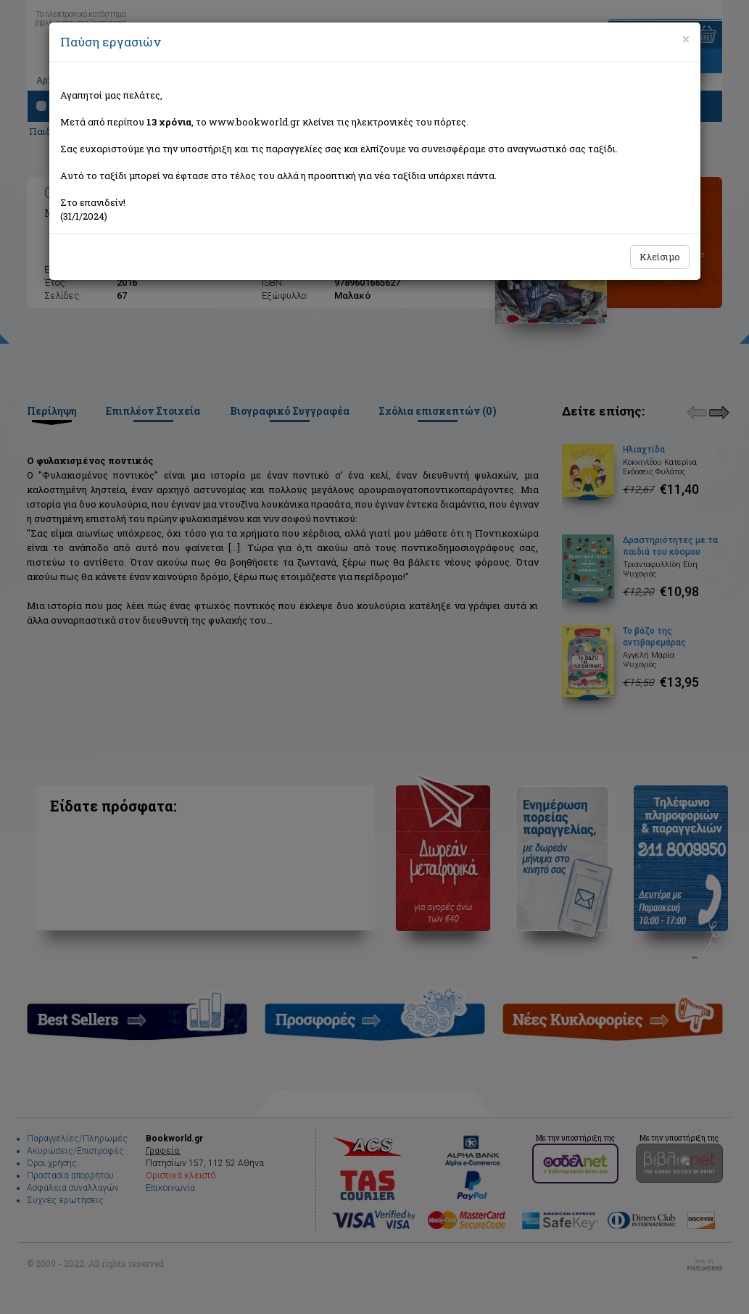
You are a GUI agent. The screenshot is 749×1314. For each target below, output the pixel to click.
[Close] (686, 39)
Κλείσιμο (660, 256)
